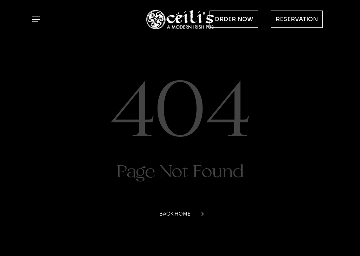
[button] (36, 19)
